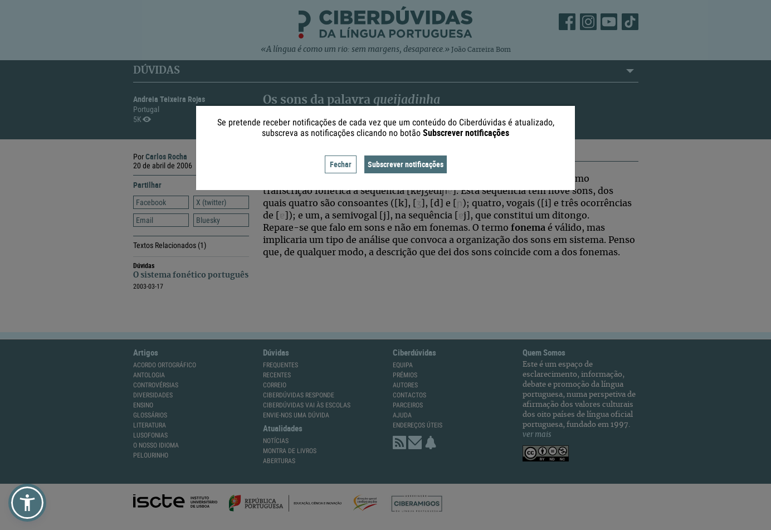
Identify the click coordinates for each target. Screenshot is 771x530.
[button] (27, 503)
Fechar (341, 164)
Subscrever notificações (405, 164)
